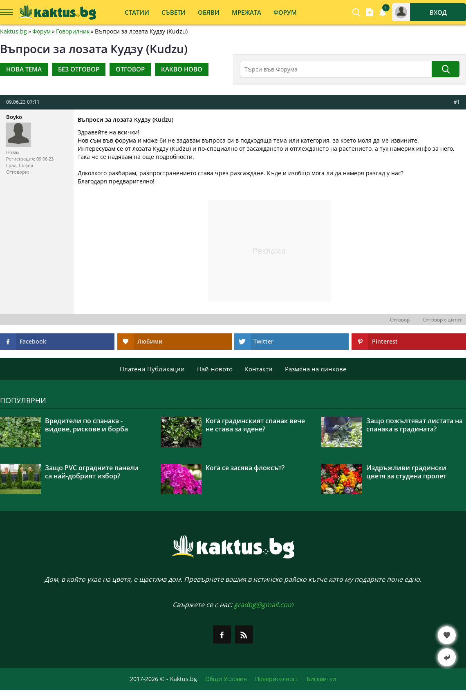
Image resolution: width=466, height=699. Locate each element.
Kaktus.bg (13, 31)
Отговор (400, 320)
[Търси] (445, 69)
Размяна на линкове (315, 369)
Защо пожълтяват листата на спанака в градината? (414, 425)
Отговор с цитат (442, 320)
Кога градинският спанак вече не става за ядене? (255, 425)
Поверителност (276, 679)
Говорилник (73, 31)
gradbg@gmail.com (263, 604)
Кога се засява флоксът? (245, 468)
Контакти (259, 369)
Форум (41, 31)
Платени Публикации (152, 369)
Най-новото (215, 369)
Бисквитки (321, 679)
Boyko (14, 117)
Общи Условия (226, 679)
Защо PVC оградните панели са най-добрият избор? (92, 472)
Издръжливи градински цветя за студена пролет (406, 472)
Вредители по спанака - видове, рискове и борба (86, 425)
